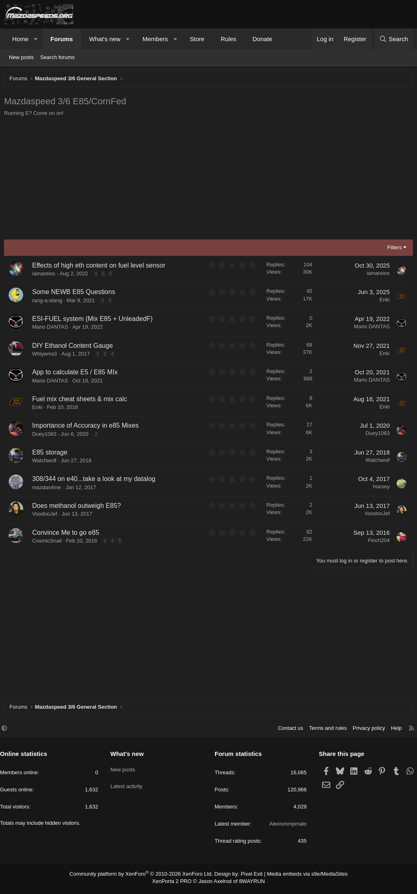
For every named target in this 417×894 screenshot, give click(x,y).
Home (20, 38)
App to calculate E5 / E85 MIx (77, 374)
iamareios (45, 275)
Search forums (57, 57)
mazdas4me (48, 489)
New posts (21, 57)
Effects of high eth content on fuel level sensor (100, 267)
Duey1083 (46, 436)
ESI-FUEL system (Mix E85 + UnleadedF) (94, 320)
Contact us (286, 732)
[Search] (393, 39)
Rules (228, 38)
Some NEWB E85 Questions (75, 293)
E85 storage (51, 454)
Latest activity (128, 786)
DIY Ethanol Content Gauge (74, 347)
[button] (36, 39)
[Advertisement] (208, 180)
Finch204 (377, 542)
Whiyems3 (46, 356)
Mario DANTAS (52, 329)
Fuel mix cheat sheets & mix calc (81, 401)
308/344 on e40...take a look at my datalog (95, 480)
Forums (61, 38)
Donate (262, 38)
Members (155, 38)
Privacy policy (365, 732)
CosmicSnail (49, 543)
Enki (382, 302)
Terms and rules (323, 732)
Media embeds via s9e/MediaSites (299, 878)
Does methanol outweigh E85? (78, 507)
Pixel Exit (248, 878)
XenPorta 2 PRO (174, 884)
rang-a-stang (49, 302)
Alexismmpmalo (286, 828)
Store (197, 38)
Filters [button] (392, 249)
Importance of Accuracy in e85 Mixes (87, 427)
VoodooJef (46, 516)
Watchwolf (46, 462)
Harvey (379, 488)
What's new (105, 38)
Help (392, 732)
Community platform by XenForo (146, 878)
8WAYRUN (249, 884)
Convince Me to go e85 (67, 534)
